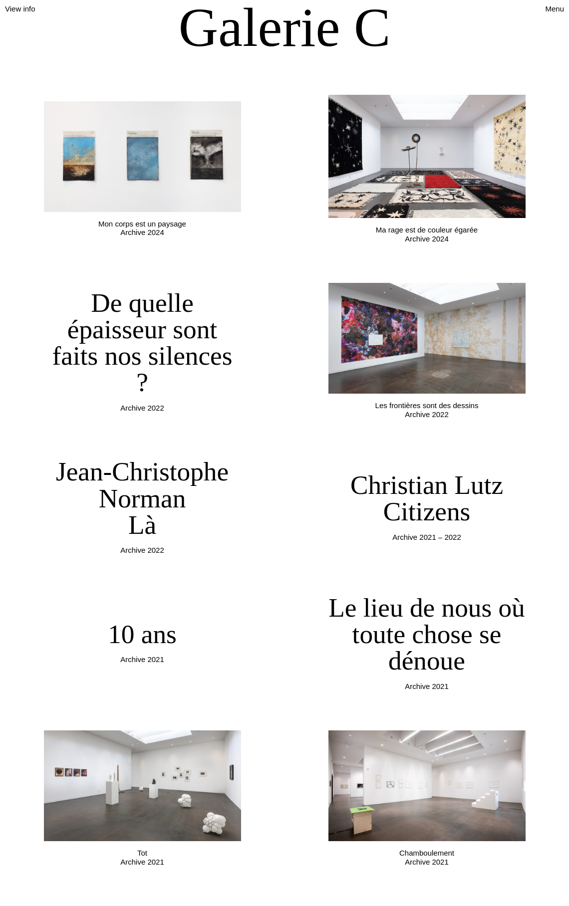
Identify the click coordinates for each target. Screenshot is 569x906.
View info (20, 8)
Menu (554, 8)
